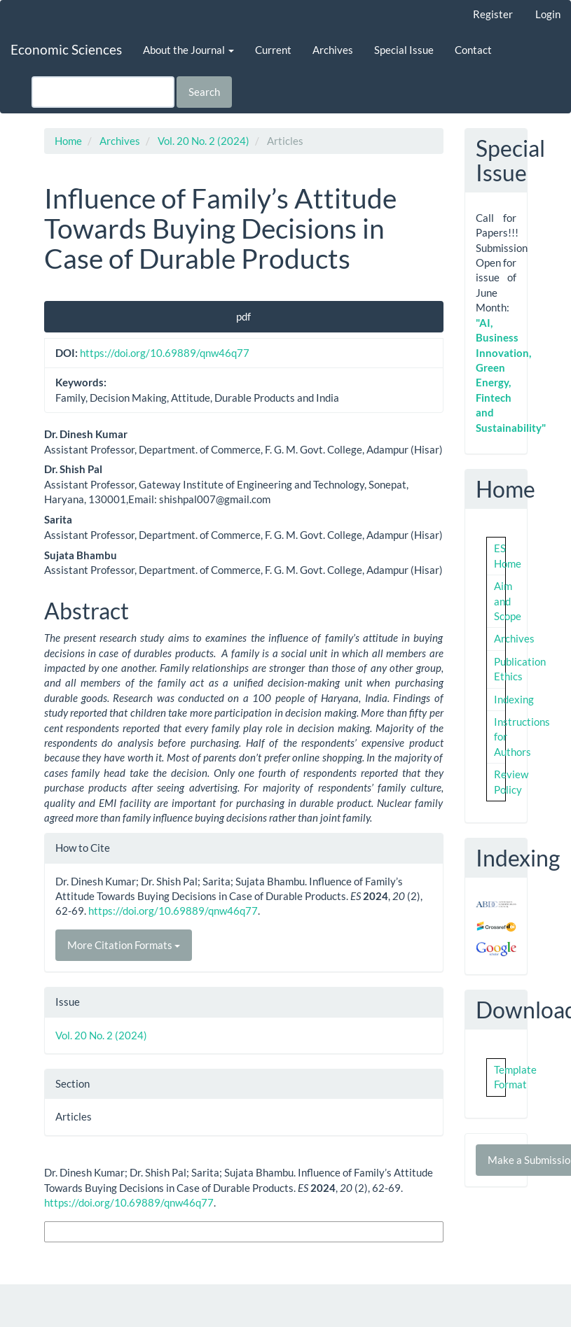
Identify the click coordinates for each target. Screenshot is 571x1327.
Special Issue (404, 49)
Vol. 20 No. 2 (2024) (203, 140)
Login (547, 14)
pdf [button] (243, 316)
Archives (332, 49)
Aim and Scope (507, 601)
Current (273, 49)
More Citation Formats (123, 945)
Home (68, 140)
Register (493, 14)
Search (204, 91)
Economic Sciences (66, 49)
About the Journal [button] (188, 49)
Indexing (514, 699)
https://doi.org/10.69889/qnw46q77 (164, 352)
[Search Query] (103, 92)
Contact (473, 49)
